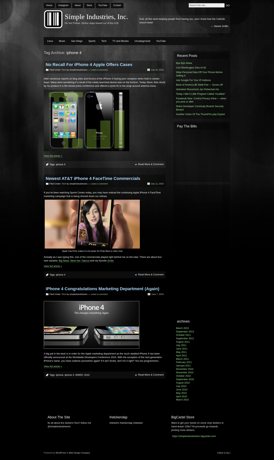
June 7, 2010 (157, 294)
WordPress (61, 453)
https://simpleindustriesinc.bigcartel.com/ (194, 436)
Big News (64, 260)
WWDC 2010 (82, 374)
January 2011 (183, 365)
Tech (104, 41)
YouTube (102, 5)
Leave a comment (99, 70)
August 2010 (183, 382)
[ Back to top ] (223, 453)
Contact (117, 5)
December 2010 (184, 369)
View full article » (53, 155)
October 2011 (183, 335)
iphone (59, 374)
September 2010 (185, 379)
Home (49, 5)
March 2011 (182, 359)
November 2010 (184, 372)
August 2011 (183, 341)
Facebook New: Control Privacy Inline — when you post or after (201, 100)
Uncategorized (142, 41)
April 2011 (181, 355)
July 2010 (181, 386)
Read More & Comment (151, 164)
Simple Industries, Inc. (96, 17)
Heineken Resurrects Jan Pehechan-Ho (197, 89)
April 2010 (181, 396)
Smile (110, 260)
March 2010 (182, 399)
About (77, 5)
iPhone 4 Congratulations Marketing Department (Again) (102, 288)
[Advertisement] (201, 155)
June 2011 (181, 348)
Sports (92, 41)
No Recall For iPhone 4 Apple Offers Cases (89, 64)
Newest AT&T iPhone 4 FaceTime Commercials (93, 178)
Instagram (63, 5)
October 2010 (183, 375)
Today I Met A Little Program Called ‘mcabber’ (200, 93)
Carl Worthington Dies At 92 (191, 67)
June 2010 (181, 389)
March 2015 (182, 328)
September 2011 (185, 338)
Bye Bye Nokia (184, 63)
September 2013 (185, 331)
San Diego (77, 41)
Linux (50, 41)
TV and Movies (120, 41)
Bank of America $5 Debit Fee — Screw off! (199, 84)
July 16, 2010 (157, 70)
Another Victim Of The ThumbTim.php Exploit (200, 114)
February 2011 (184, 362)
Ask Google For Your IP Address (193, 80)
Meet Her (75, 260)
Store (89, 5)
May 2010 (181, 393)
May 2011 (181, 352)
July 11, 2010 (157, 184)
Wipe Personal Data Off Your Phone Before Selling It (199, 74)
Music (62, 41)
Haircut (85, 260)
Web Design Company (79, 453)
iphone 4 (60, 164)
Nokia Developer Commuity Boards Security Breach (200, 108)
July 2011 (181, 345)
